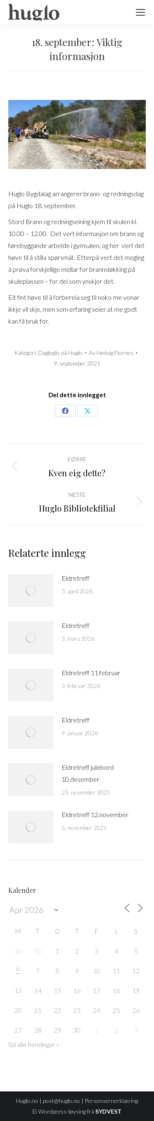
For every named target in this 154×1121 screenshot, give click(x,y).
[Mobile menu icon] (140, 12)
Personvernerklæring (111, 1100)
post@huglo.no (61, 1100)
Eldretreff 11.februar (91, 672)
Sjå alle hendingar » (33, 1044)
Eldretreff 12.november (95, 814)
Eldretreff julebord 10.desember (88, 773)
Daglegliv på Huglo (60, 352)
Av (111, 352)
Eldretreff (76, 578)
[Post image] (30, 590)
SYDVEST (108, 1111)
